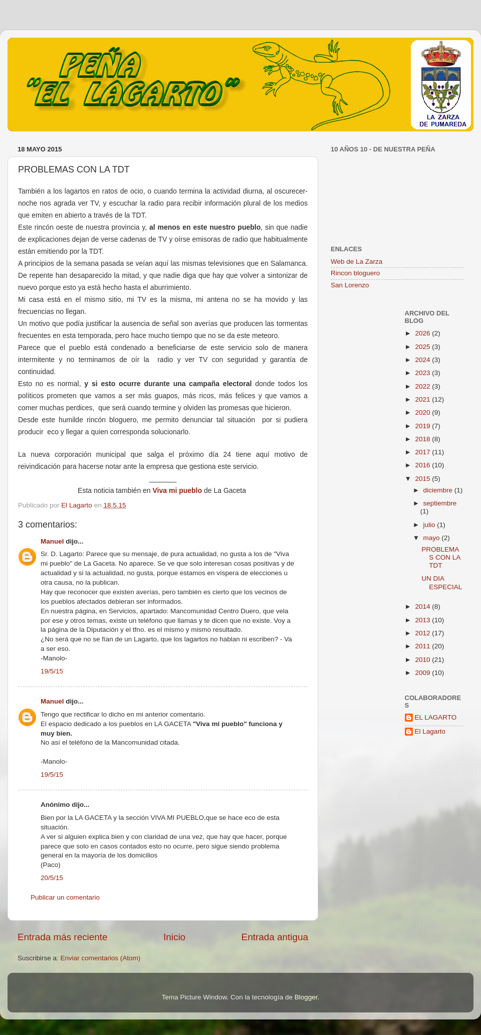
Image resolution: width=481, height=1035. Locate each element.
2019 (423, 426)
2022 (423, 386)
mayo (432, 538)
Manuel (52, 541)
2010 (423, 659)
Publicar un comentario (65, 897)
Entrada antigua (275, 937)
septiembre (440, 503)
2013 (423, 620)
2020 (423, 412)
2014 (423, 606)
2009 (423, 672)
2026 (423, 333)
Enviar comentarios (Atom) (101, 958)
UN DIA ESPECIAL (441, 582)
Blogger (306, 997)
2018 (423, 439)
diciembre (438, 490)
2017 (423, 452)
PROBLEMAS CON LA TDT (440, 557)
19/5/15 (52, 671)
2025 (423, 347)
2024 (423, 360)
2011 (423, 646)
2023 (423, 373)
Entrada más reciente (63, 937)
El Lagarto (430, 731)
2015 (423, 478)
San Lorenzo (350, 285)
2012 (423, 633)
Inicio (174, 937)
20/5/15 (52, 878)
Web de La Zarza (356, 261)
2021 (423, 399)
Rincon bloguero (355, 273)
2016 (423, 465)
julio (430, 525)
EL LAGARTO (436, 717)
